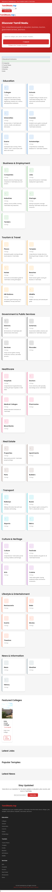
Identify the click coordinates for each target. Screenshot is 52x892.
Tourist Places (5, 842)
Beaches (32, 272)
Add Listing (6, 11)
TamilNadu (9, 5)
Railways (7, 502)
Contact (20, 887)
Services (7, 347)
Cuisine (32, 572)
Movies (32, 623)
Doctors (32, 381)
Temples (18, 45)
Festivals (32, 550)
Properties (8, 453)
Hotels (6, 272)
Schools (32, 92)
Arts (5, 572)
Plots (6, 475)
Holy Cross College (6, 723)
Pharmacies (34, 404)
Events (6, 623)
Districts (7, 326)
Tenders (7, 222)
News (6, 667)
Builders (32, 475)
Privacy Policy (26, 887)
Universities (8, 118)
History (7, 685)
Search (26, 42)
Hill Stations (8, 294)
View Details (7, 738)
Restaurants (9, 605)
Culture (7, 550)
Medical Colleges (10, 404)
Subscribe (33, 795)
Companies (8, 175)
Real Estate (5, 872)
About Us (16, 887)
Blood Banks (9, 426)
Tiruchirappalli (7, 727)
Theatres (7, 640)
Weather (32, 667)
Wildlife (32, 294)
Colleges (10, 45)
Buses (31, 502)
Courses (32, 118)
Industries (8, 198)
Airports (7, 523)
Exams (6, 141)
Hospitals (24, 45)
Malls (31, 605)
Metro (31, 523)
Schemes (32, 326)
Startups (32, 198)
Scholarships (34, 141)
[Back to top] (0, 891)
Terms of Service (34, 887)
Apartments (34, 453)
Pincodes (32, 347)
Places (6, 249)
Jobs (14, 45)
